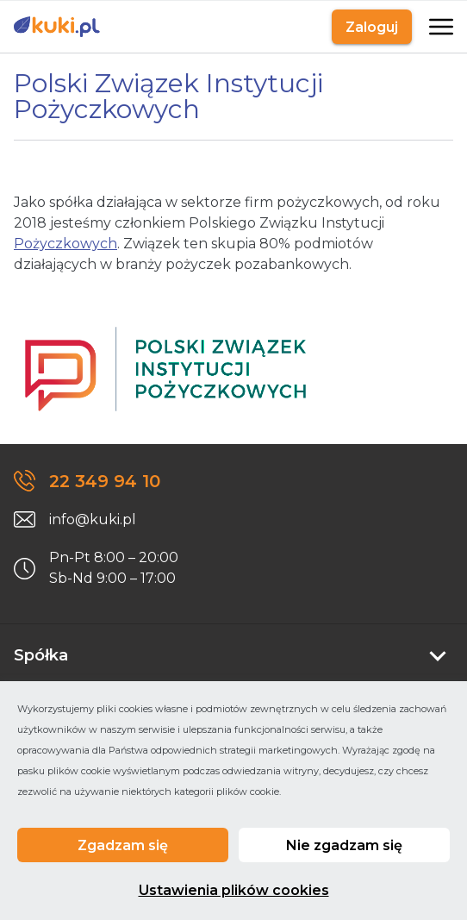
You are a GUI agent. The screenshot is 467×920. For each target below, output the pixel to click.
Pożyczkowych (65, 243)
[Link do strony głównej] (57, 26)
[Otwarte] (439, 27)
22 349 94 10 (104, 481)
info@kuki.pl (92, 519)
